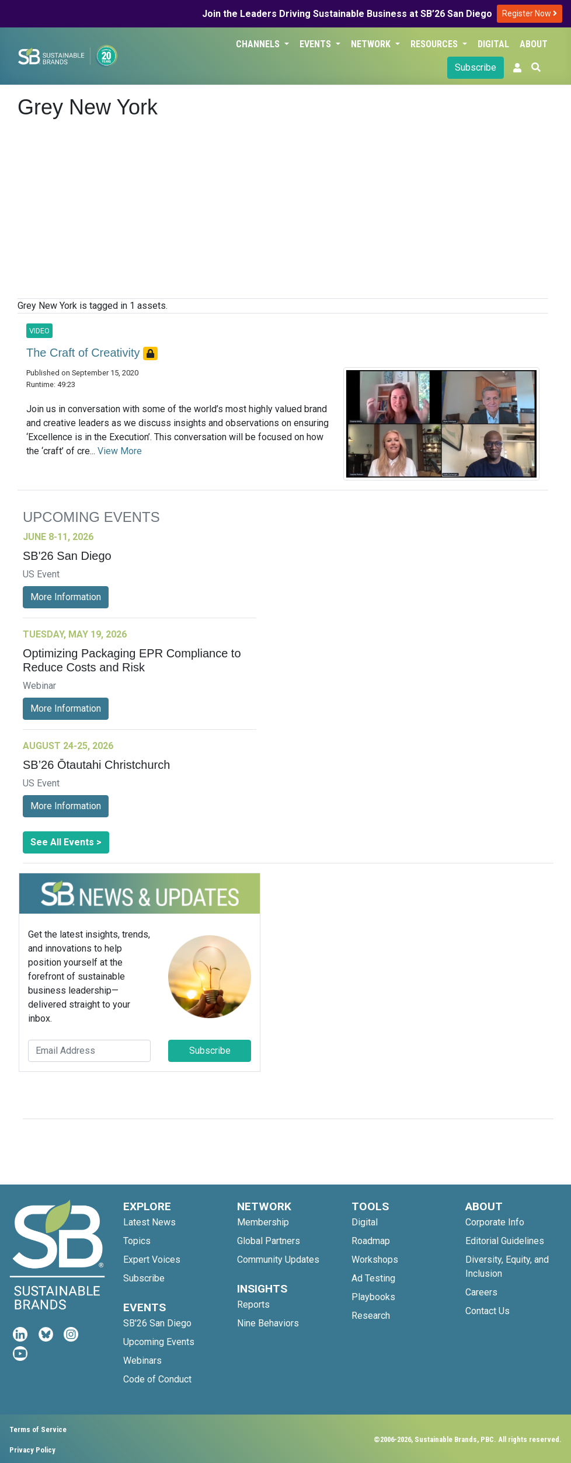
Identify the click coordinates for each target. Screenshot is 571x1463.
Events (316, 44)
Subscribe (475, 67)
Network (372, 44)
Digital (493, 44)
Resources (435, 44)
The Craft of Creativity (84, 352)
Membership (263, 1222)
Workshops (374, 1259)
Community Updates (278, 1259)
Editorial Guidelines (504, 1240)
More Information (65, 596)
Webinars (142, 1360)
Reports (253, 1304)
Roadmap (370, 1240)
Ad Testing (373, 1278)
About (534, 44)
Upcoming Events (158, 1341)
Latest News (149, 1222)
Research (370, 1315)
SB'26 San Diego (157, 1323)
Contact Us (487, 1310)
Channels (259, 44)
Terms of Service (38, 1429)
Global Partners (268, 1240)
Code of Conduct (157, 1379)
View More (120, 451)
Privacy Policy (32, 1449)
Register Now (529, 13)
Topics (137, 1240)
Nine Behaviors (268, 1323)
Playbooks (373, 1296)
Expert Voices (151, 1259)
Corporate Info (494, 1222)
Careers (481, 1292)
